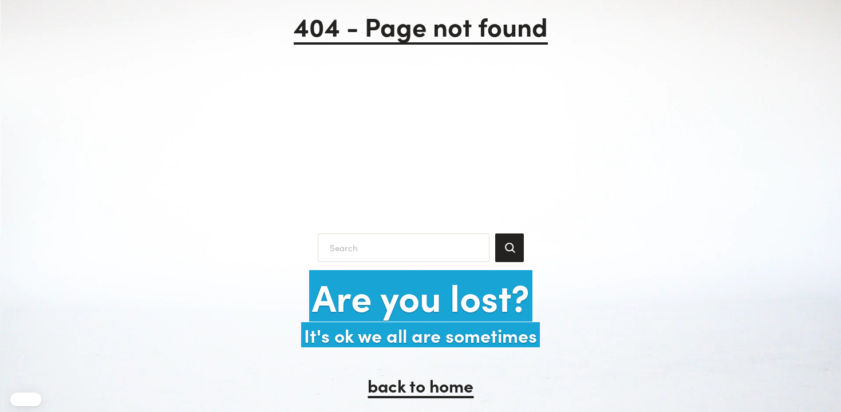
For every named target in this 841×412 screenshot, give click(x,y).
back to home (420, 385)
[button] (25, 399)
